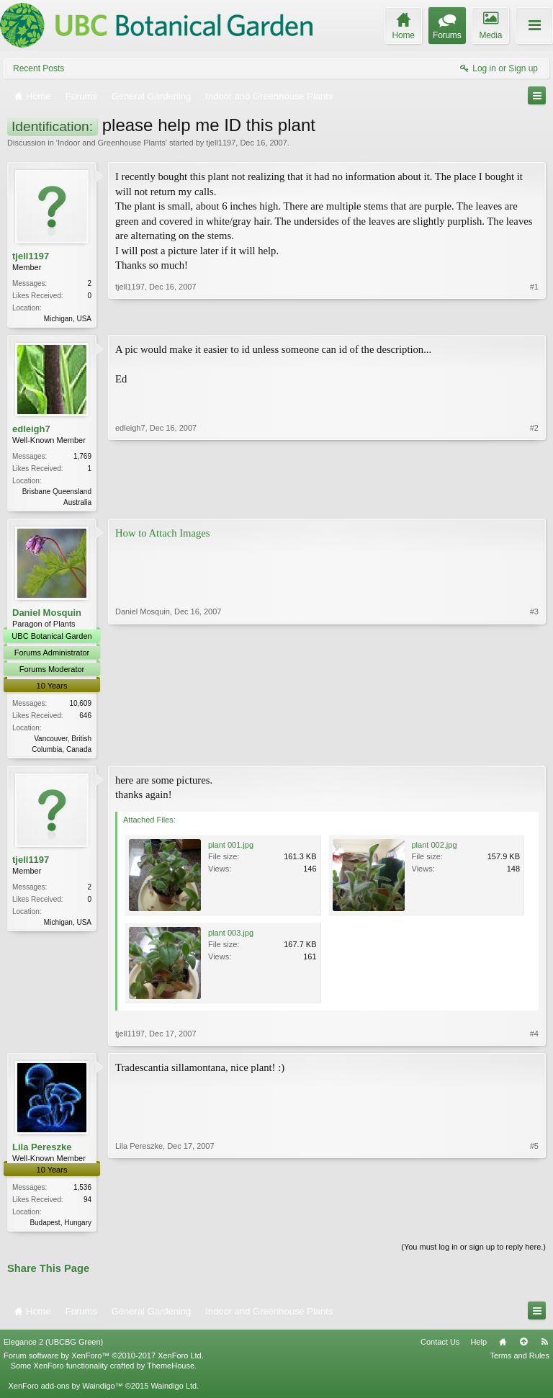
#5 (534, 1225)
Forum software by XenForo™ (104, 1360)
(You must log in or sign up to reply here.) (473, 1252)
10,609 (80, 706)
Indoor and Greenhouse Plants (112, 142)
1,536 (82, 1192)
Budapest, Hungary (60, 1227)
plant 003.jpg (230, 937)
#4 (534, 1038)
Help (478, 1347)
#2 (534, 502)
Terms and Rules (519, 1360)
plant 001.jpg (230, 849)
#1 (534, 317)
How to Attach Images (162, 536)
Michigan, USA (67, 319)
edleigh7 (31, 430)
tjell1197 (220, 142)
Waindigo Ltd (173, 1391)
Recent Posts (38, 68)
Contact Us (440, 1347)
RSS (544, 1347)
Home (503, 1347)
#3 (534, 749)
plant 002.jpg (434, 849)
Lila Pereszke (41, 1151)
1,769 (82, 458)
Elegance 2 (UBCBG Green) (53, 1347)
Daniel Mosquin (46, 615)
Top (523, 1347)
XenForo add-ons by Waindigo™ (65, 1391)
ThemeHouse (170, 1370)
